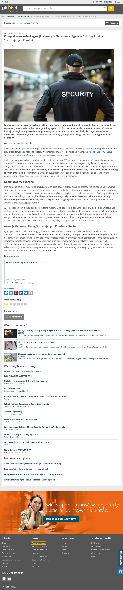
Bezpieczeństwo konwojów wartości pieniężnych (26, 469)
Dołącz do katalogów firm (61, 518)
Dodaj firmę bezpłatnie (103, 2)
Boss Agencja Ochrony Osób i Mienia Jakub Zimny (26, 442)
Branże (64, 546)
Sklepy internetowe (39, 549)
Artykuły (5, 2)
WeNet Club (6, 556)
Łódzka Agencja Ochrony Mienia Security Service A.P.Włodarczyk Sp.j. (35, 427)
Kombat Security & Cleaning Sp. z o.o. (25, 262)
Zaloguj (117, 2)
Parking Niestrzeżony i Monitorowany (21, 419)
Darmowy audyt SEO (40, 556)
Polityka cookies (8, 553)
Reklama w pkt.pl (38, 543)
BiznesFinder (96, 546)
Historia (5, 563)
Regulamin (6, 546)
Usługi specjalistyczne (27, 22)
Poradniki (35, 566)
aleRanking (95, 553)
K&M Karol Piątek (12, 388)
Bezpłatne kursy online (11, 560)
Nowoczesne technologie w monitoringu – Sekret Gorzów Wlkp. (33, 463)
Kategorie (65, 553)
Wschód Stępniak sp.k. (14, 411)
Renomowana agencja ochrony (93, 211)
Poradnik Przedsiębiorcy (100, 549)
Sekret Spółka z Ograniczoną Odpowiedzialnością (26, 404)
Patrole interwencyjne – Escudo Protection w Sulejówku (29, 480)
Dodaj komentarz (14, 316)
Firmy (64, 543)
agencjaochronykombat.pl (30, 283)
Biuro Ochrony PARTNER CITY (17, 450)
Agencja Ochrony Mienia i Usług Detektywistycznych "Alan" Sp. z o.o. (35, 396)
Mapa (64, 549)
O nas (4, 543)
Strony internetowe (39, 546)
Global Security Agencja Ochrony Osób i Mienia (25, 381)
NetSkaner (95, 543)
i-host (93, 556)
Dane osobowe (8, 549)
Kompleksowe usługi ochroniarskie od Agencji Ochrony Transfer (33, 474)
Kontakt (5, 566)
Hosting (35, 553)
